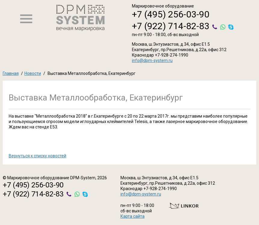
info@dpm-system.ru (152, 60)
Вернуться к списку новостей (37, 155)
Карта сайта (132, 216)
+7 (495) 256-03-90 (170, 14)
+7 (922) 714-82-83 (170, 26)
